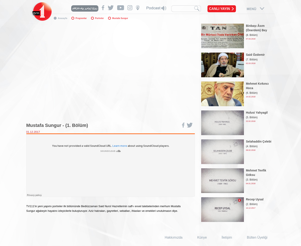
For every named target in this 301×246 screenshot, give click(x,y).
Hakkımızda (173, 237)
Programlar (81, 18)
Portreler (99, 18)
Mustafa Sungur (120, 18)
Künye (202, 237)
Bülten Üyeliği (257, 237)
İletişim (227, 237)
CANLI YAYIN (219, 9)
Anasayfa (62, 18)
